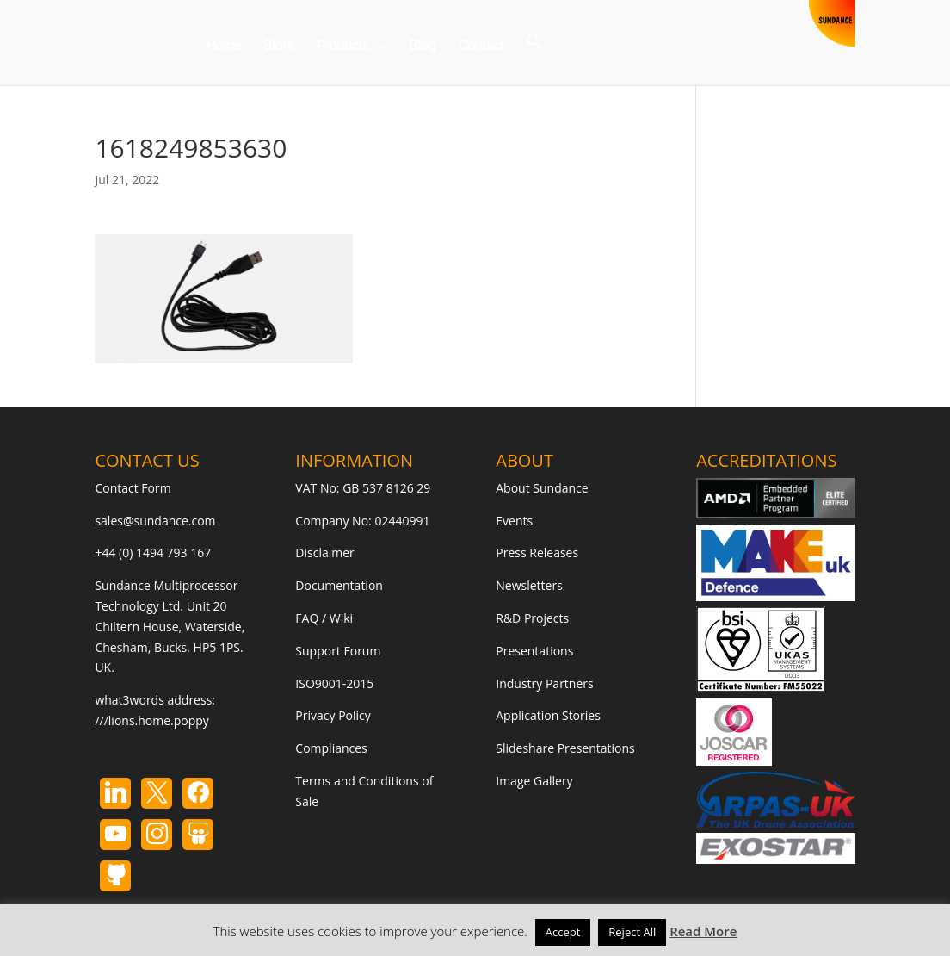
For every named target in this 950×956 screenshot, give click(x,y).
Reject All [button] (632, 932)
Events (514, 520)
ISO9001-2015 (334, 683)
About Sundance (542, 488)
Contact (480, 46)
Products (343, 46)
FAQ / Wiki (324, 618)
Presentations (534, 651)
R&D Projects (532, 618)
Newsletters (529, 585)
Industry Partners (544, 683)
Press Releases (537, 552)
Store (278, 46)
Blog (422, 46)
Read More (703, 931)
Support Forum (337, 651)
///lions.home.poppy (151, 720)
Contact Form (132, 488)
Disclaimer (324, 552)
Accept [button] (563, 932)
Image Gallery (534, 781)
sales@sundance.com (155, 520)
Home (223, 46)
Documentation (339, 585)
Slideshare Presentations (565, 748)
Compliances (331, 748)
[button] (534, 59)
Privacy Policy (332, 715)
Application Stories (548, 715)
